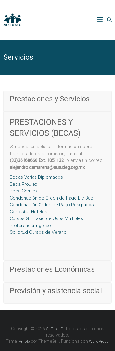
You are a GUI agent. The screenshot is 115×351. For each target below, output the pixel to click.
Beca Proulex (23, 184)
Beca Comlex (23, 191)
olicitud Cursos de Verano (38, 232)
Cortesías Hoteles (28, 212)
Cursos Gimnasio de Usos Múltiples (46, 218)
